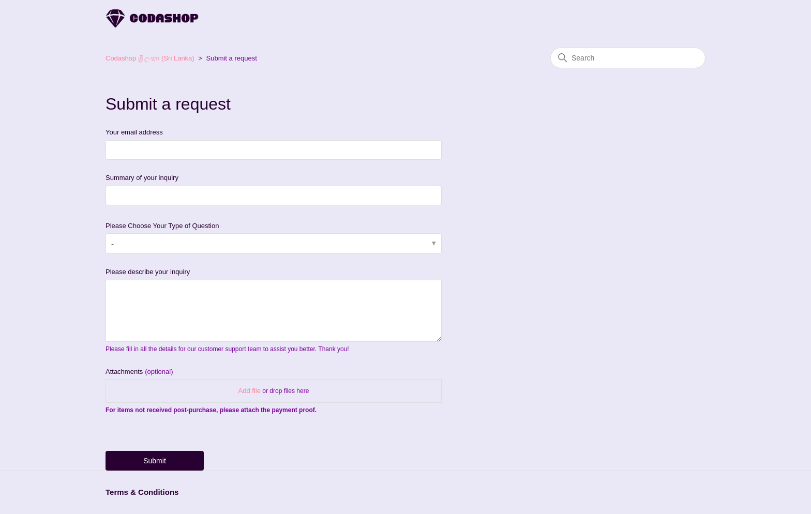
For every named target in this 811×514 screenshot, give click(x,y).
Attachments (139, 371)
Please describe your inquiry (148, 272)
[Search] (627, 58)
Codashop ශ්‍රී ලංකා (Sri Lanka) (150, 58)
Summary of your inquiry (142, 178)
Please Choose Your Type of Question (162, 226)
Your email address (134, 132)
